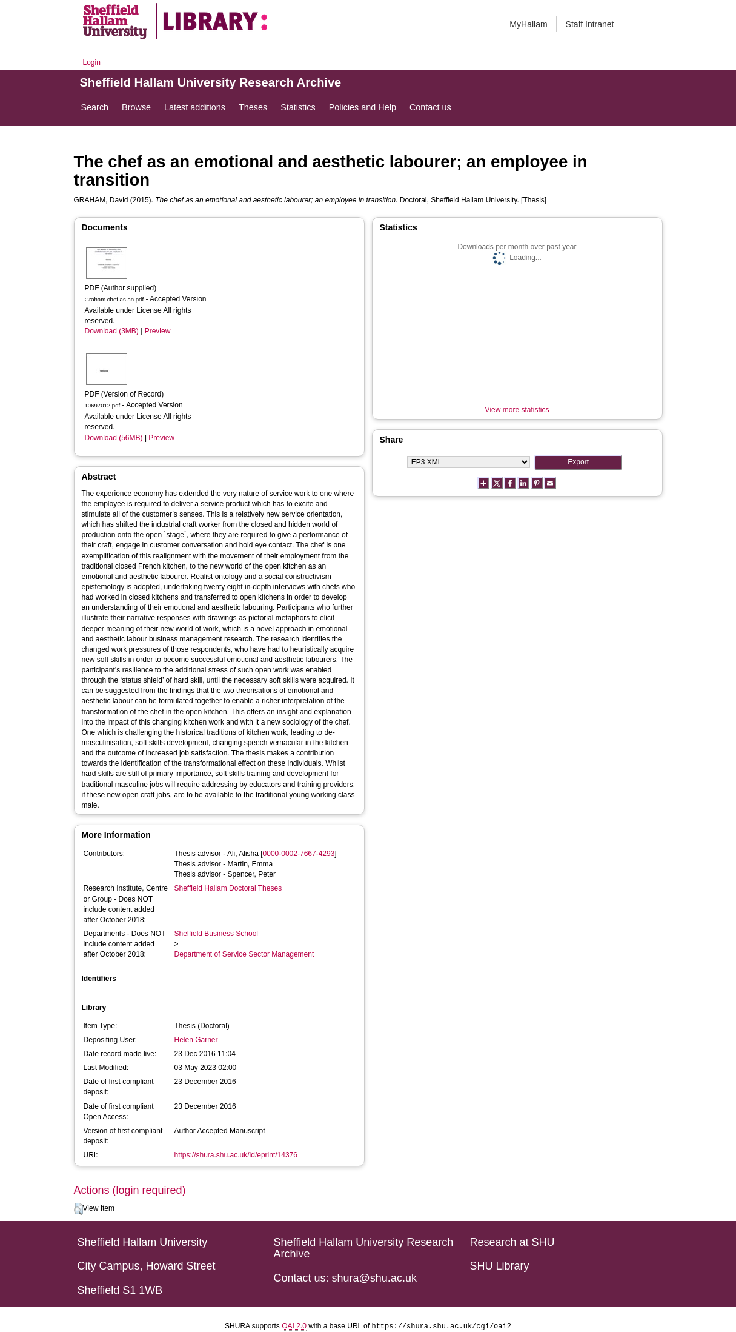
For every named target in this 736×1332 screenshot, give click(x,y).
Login (92, 62)
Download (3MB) (112, 331)
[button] (78, 1209)
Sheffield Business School (216, 933)
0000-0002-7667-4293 (299, 853)
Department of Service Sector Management (244, 954)
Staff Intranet (590, 24)
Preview (158, 331)
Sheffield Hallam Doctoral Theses (228, 888)
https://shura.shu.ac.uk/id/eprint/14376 (235, 1155)
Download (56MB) (114, 437)
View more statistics (517, 410)
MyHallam (528, 24)
